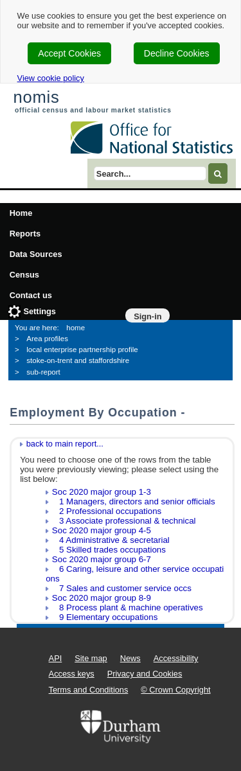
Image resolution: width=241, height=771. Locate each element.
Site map (91, 658)
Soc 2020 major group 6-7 (101, 559)
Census (24, 274)
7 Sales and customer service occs (122, 588)
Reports (25, 233)
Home (21, 213)
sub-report (43, 372)
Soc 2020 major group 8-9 (101, 598)
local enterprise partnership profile (82, 349)
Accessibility (176, 658)
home (75, 328)
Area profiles (47, 338)
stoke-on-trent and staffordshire (77, 360)
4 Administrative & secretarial (111, 540)
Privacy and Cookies (145, 673)
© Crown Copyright (175, 690)
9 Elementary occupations (104, 617)
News (130, 658)
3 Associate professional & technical (124, 521)
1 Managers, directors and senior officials (133, 501)
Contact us (31, 295)
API (55, 658)
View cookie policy (50, 78)
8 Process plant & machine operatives (127, 607)
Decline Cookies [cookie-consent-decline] (177, 53)
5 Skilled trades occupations (109, 549)
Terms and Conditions (89, 690)
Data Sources (36, 254)
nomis (36, 97)
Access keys (71, 673)
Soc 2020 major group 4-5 (101, 530)
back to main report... (64, 443)
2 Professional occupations (106, 511)
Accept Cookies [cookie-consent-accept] (69, 53)
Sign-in (147, 316)
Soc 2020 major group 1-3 (101, 492)
